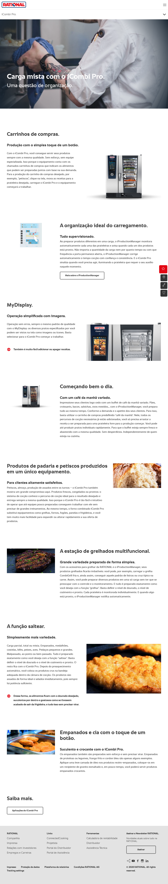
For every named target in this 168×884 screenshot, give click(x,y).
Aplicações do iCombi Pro (25, 810)
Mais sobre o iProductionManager (82, 275)
